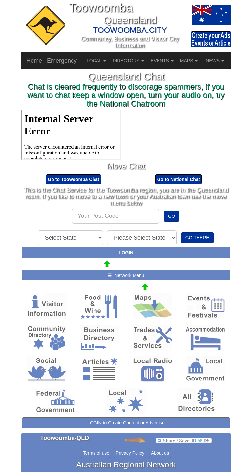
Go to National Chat (178, 179)
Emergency (62, 60)
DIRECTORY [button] (128, 60)
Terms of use (96, 453)
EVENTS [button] (162, 60)
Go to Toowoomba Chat (73, 179)
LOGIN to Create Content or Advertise (126, 422)
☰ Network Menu (126, 275)
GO (171, 216)
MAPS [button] (189, 60)
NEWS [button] (215, 60)
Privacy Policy (130, 453)
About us (160, 453)
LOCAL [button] (96, 60)
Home (34, 60)
